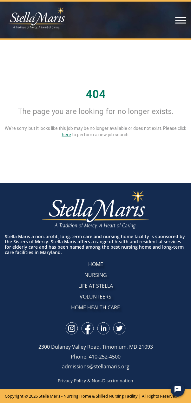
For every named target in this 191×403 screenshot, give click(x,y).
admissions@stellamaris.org (95, 366)
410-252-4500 (105, 356)
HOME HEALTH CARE (95, 307)
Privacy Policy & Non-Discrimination (95, 381)
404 (96, 94)
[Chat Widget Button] (178, 390)
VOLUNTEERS (95, 296)
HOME (95, 264)
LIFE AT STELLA (95, 285)
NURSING (95, 275)
